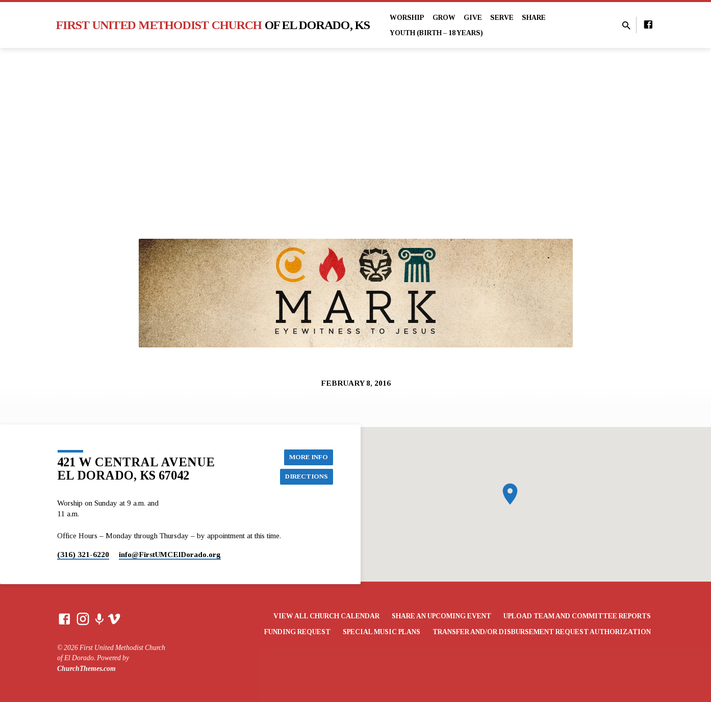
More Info (307, 456)
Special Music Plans (381, 632)
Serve (502, 17)
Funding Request (297, 632)
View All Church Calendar (326, 616)
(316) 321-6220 (83, 554)
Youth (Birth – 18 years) (436, 33)
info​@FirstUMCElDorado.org (170, 554)
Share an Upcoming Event (441, 616)
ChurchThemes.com (86, 668)
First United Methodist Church (213, 25)
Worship (407, 17)
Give (473, 17)
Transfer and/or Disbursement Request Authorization (542, 632)
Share (534, 17)
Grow (444, 17)
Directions (305, 476)
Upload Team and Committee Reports (577, 616)
